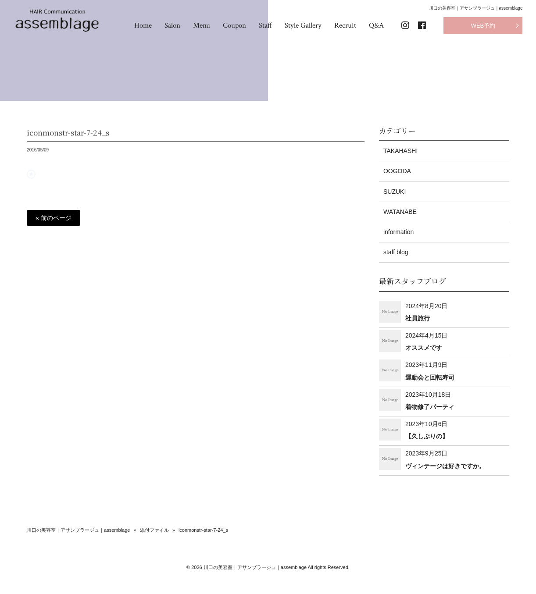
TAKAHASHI (400, 150)
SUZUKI (394, 191)
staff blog (395, 252)
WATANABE (400, 211)
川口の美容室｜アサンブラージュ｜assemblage (78, 530)
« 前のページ (53, 217)
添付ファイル (154, 530)
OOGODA (397, 170)
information (398, 231)
